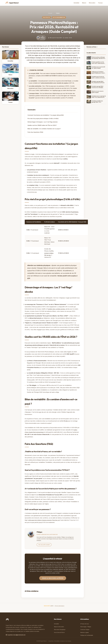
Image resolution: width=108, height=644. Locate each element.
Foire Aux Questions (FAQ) (35, 132)
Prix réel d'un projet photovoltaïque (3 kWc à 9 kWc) (43, 118)
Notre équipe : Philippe (85, 626)
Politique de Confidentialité (86, 635)
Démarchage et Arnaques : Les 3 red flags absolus (43, 122)
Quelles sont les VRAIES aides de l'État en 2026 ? (42, 125)
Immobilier (76, 3)
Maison (84, 3)
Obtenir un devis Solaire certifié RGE (52, 578)
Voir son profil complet (44, 544)
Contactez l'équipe (84, 629)
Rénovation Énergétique (59, 629)
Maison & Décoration (59, 626)
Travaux (100, 3)
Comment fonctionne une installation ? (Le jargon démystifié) (46, 115)
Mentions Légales (84, 632)
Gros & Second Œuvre (59, 632)
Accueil (50, 13)
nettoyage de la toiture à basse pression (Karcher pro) (44, 520)
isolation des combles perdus (56, 309)
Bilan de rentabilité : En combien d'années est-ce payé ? (44, 128)
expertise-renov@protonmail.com (15, 635)
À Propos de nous (84, 623)
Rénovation (92, 3)
